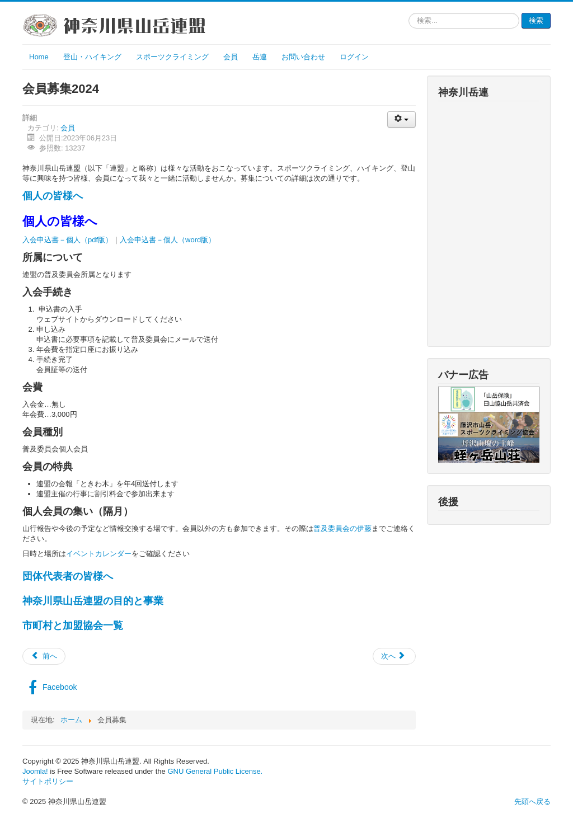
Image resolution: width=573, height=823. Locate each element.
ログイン (354, 57)
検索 (536, 20)
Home (39, 57)
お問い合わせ (303, 57)
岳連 (259, 57)
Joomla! (35, 771)
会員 (230, 57)
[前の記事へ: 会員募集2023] (43, 656)
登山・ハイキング (92, 57)
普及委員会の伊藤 (342, 528)
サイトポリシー (47, 781)
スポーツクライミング (172, 57)
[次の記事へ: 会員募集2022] (394, 656)
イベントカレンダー (98, 553)
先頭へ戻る (532, 801)
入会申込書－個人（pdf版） (67, 240)
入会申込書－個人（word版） (167, 240)
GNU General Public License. (214, 771)
